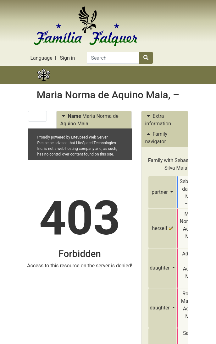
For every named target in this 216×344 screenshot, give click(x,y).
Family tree (43, 83)
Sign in (67, 58)
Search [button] (172, 83)
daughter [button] (160, 268)
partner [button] (160, 192)
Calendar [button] (147, 83)
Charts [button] (95, 83)
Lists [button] (121, 83)
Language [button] (41, 58)
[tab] (94, 120)
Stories (69, 83)
